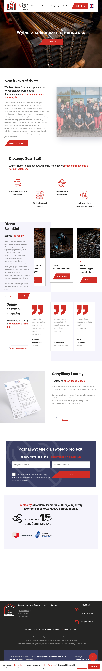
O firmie (33, 6)
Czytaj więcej (35, 280)
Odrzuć (82, 666)
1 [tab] (48, 64)
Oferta (44, 6)
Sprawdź (65, 420)
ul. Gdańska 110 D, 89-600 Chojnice (25, 6)
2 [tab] (52, 64)
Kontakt (66, 6)
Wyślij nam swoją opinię (19, 347)
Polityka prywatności (26, 659)
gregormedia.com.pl (82, 659)
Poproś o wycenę (69, 629)
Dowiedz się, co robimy (17, 143)
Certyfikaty (55, 6)
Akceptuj (94, 666)
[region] (51, 666)
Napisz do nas (81, 6)
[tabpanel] (51, 34)
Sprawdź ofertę (52, 42)
